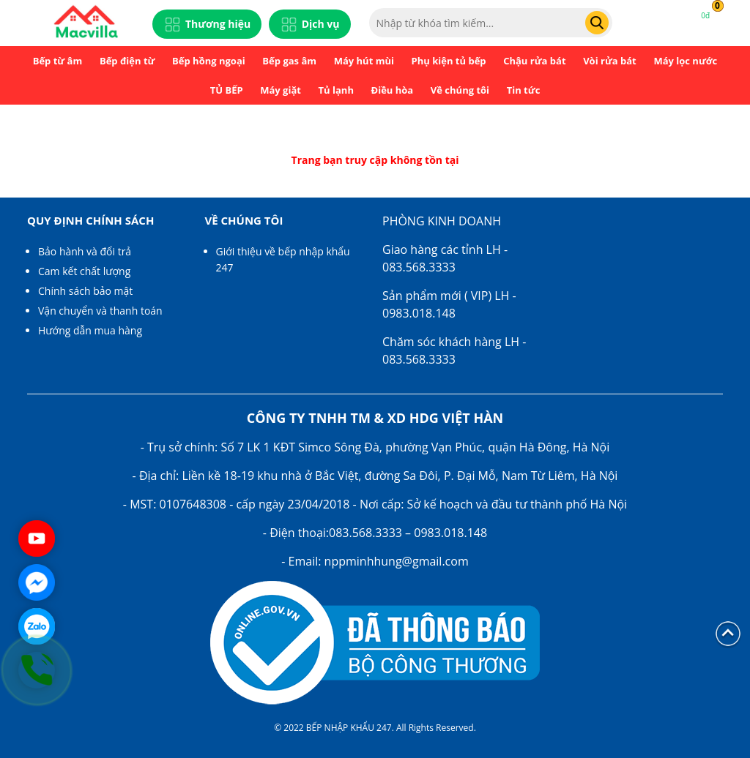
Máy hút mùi (364, 60)
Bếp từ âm (58, 60)
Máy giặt (280, 90)
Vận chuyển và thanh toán (100, 311)
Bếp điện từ (127, 60)
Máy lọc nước (685, 60)
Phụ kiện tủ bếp (449, 60)
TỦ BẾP (226, 90)
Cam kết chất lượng (84, 271)
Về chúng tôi (460, 90)
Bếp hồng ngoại (208, 60)
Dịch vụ (310, 24)
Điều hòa (392, 90)
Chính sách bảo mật (85, 291)
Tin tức (524, 90)
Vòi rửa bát (609, 60)
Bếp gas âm (289, 60)
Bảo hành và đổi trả (84, 251)
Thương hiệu (206, 24)
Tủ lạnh (336, 90)
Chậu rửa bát (534, 60)
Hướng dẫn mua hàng (90, 330)
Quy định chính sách (90, 220)
